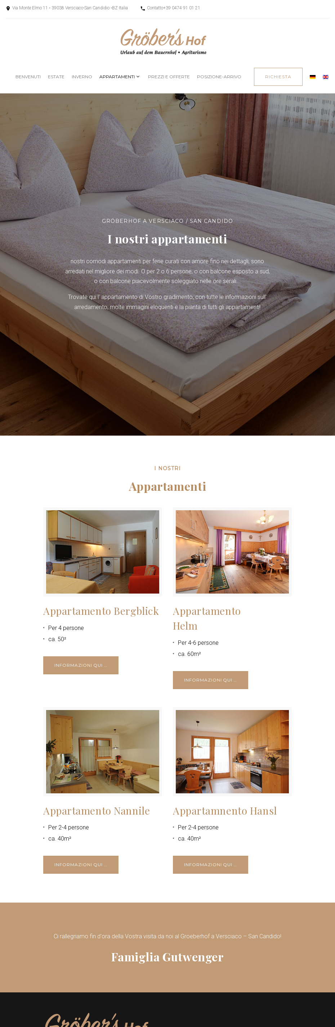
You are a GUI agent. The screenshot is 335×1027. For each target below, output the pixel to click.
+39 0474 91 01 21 (181, 7)
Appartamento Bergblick (101, 610)
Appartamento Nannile (96, 810)
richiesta (278, 76)
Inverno (82, 76)
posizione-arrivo (219, 76)
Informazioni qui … (80, 665)
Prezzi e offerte (169, 76)
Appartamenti (117, 76)
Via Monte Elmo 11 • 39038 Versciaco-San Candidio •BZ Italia (70, 7)
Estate (56, 76)
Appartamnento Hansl (225, 810)
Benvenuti (28, 76)
